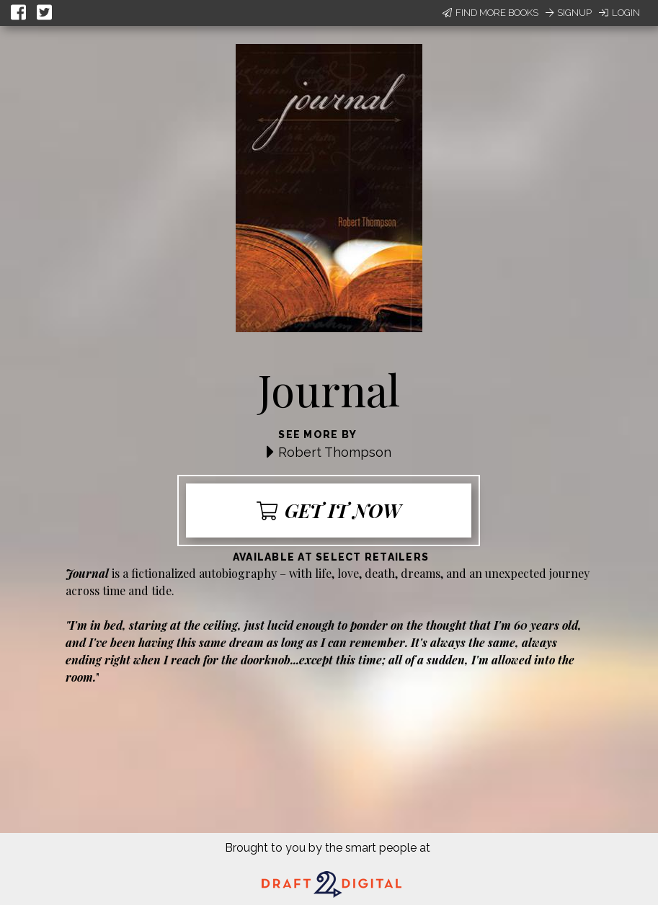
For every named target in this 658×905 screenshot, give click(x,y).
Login (619, 12)
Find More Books (490, 12)
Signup (569, 12)
